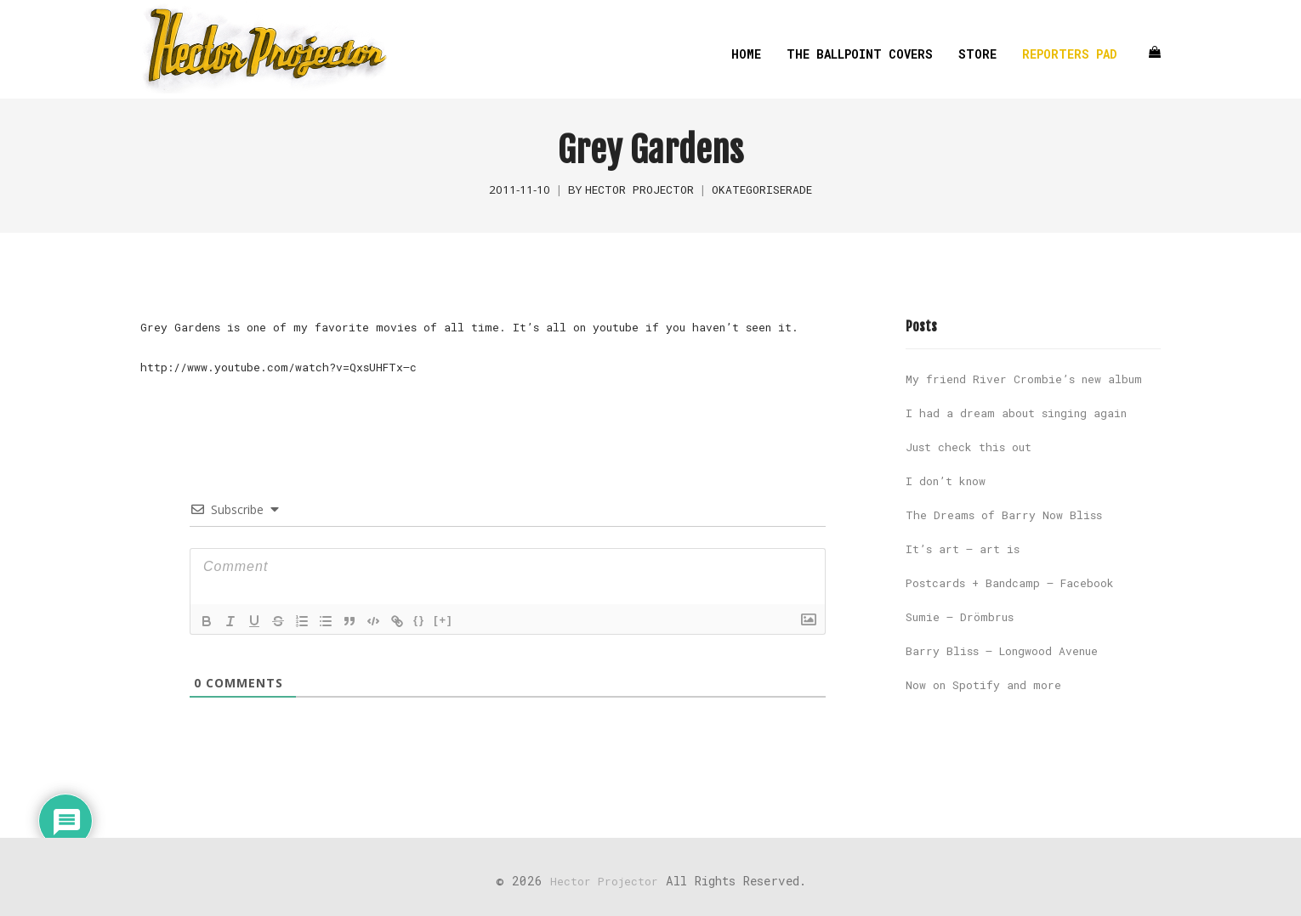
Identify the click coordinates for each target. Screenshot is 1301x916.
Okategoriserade (762, 189)
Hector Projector (639, 189)
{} (419, 619)
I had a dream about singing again (1016, 413)
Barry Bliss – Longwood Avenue (1002, 651)
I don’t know (946, 481)
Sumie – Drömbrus (960, 617)
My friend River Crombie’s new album (1024, 379)
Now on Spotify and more (983, 685)
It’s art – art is (963, 549)
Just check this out (968, 447)
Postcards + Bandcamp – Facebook (1010, 583)
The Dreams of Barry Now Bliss (1004, 515)
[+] (443, 619)
